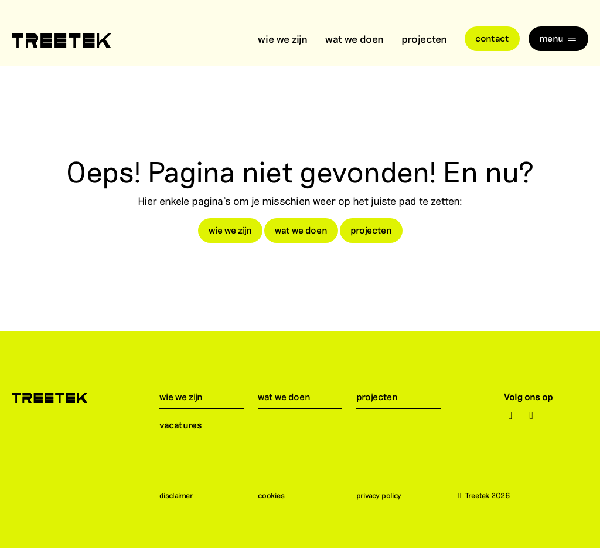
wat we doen (354, 38)
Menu (558, 38)
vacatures (187, 424)
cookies (277, 495)
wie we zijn (283, 38)
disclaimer (182, 495)
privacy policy (384, 495)
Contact (492, 37)
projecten (424, 38)
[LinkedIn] (531, 415)
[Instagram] (510, 415)
